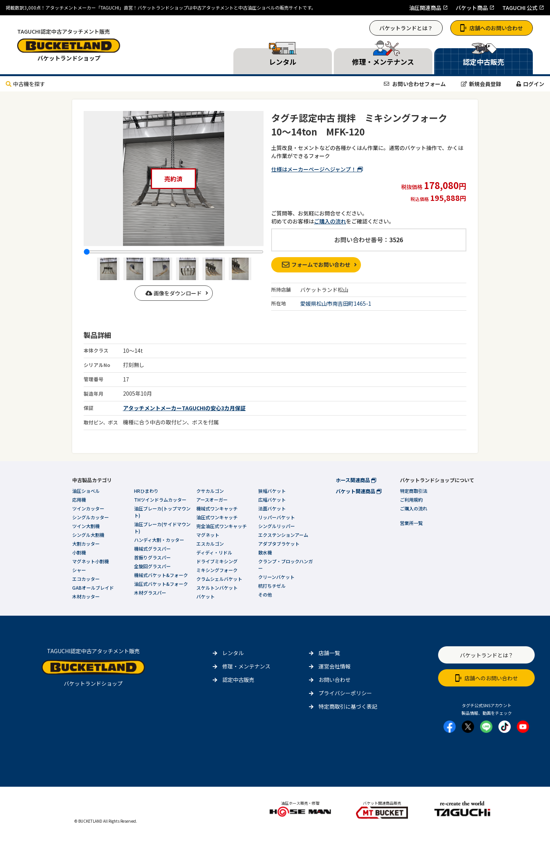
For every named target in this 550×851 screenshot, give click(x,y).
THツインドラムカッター (160, 499)
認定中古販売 (238, 679)
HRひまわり (146, 490)
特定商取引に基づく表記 (348, 706)
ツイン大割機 (86, 526)
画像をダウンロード (174, 293)
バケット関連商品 (359, 491)
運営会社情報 (335, 666)
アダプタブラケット (278, 543)
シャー (79, 570)
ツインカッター (88, 508)
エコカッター (86, 578)
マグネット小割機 (90, 561)
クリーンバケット (276, 577)
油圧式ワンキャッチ (217, 517)
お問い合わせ (335, 679)
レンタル (233, 653)
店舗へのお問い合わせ (491, 28)
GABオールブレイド (93, 587)
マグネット (207, 534)
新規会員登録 (481, 84)
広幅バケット (272, 499)
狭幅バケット (272, 490)
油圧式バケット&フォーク (161, 583)
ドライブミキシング (217, 561)
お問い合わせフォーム (415, 84)
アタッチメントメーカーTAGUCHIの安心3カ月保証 (184, 408)
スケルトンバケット (217, 587)
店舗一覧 (329, 653)
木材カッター (86, 596)
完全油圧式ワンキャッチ (221, 526)
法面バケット (272, 508)
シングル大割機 (88, 534)
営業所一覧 (411, 523)
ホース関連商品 (356, 480)
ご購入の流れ (330, 221)
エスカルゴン (210, 543)
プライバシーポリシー (345, 693)
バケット (205, 596)
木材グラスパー (150, 592)
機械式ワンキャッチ (217, 508)
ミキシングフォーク (217, 570)
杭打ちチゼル (272, 585)
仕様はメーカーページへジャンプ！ (317, 169)
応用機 (79, 499)
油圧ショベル (86, 490)
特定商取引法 (413, 490)
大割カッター (86, 543)
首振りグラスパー (152, 557)
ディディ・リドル (214, 552)
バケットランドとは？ (406, 28)
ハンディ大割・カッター (159, 539)
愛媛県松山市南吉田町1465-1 (335, 303)
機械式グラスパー (152, 548)
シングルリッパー (276, 526)
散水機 (265, 552)
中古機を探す (25, 84)
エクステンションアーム (283, 534)
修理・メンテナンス (246, 666)
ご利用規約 (411, 499)
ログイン (530, 84)
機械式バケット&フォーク (161, 575)
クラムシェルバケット (219, 578)
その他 (265, 594)
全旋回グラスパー (152, 566)
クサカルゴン (210, 490)
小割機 (79, 552)
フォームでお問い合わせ (316, 264)
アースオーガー (212, 499)
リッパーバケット (276, 517)
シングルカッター (90, 517)
